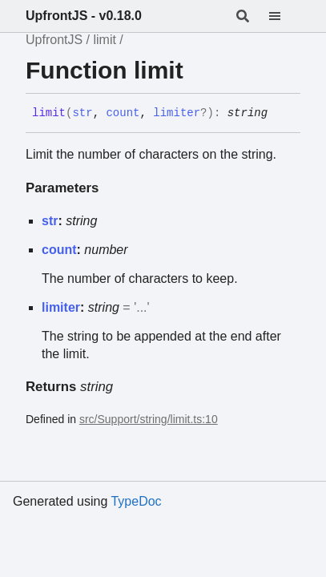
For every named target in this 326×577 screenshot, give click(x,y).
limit (104, 39)
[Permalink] (279, 113)
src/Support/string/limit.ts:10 (148, 419)
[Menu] (284, 16)
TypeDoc (136, 501)
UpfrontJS (54, 39)
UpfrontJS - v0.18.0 (84, 15)
